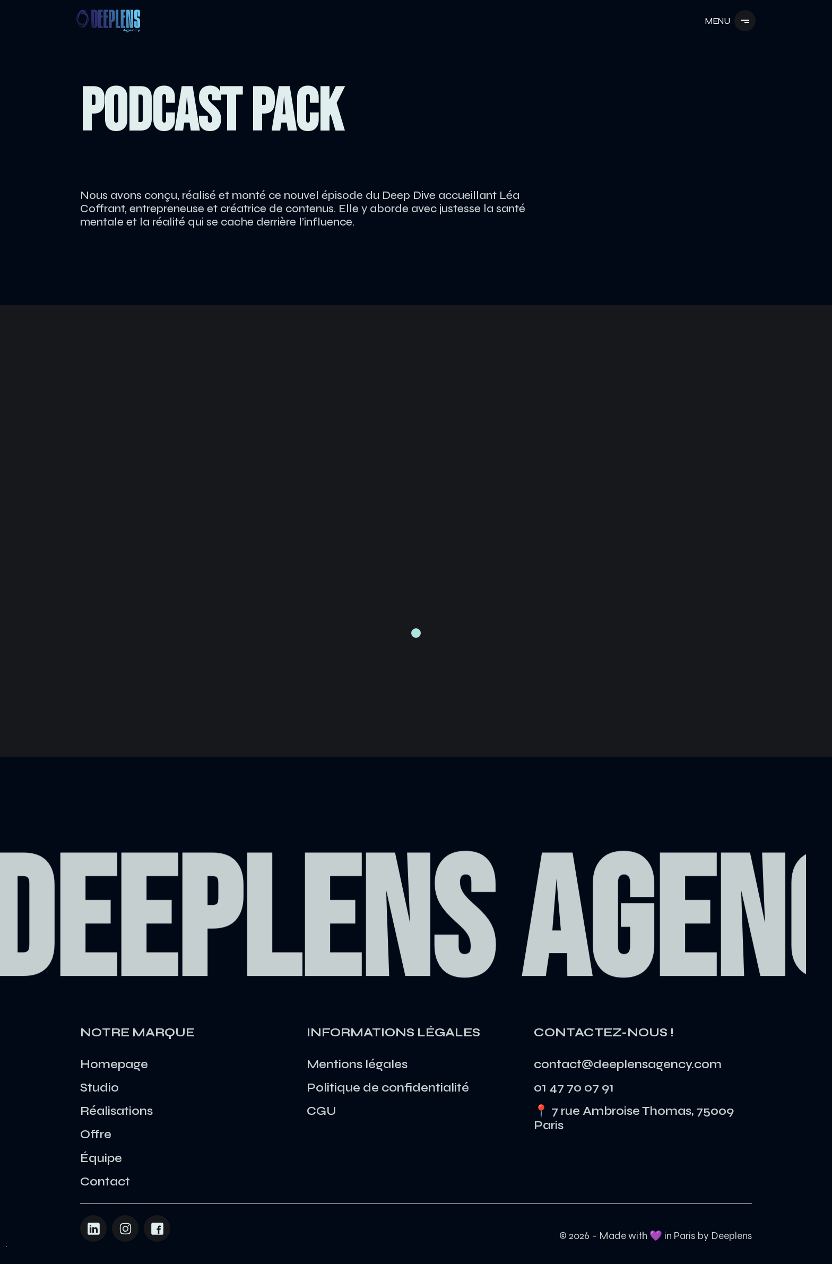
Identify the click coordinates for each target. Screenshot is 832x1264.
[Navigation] (108, 21)
